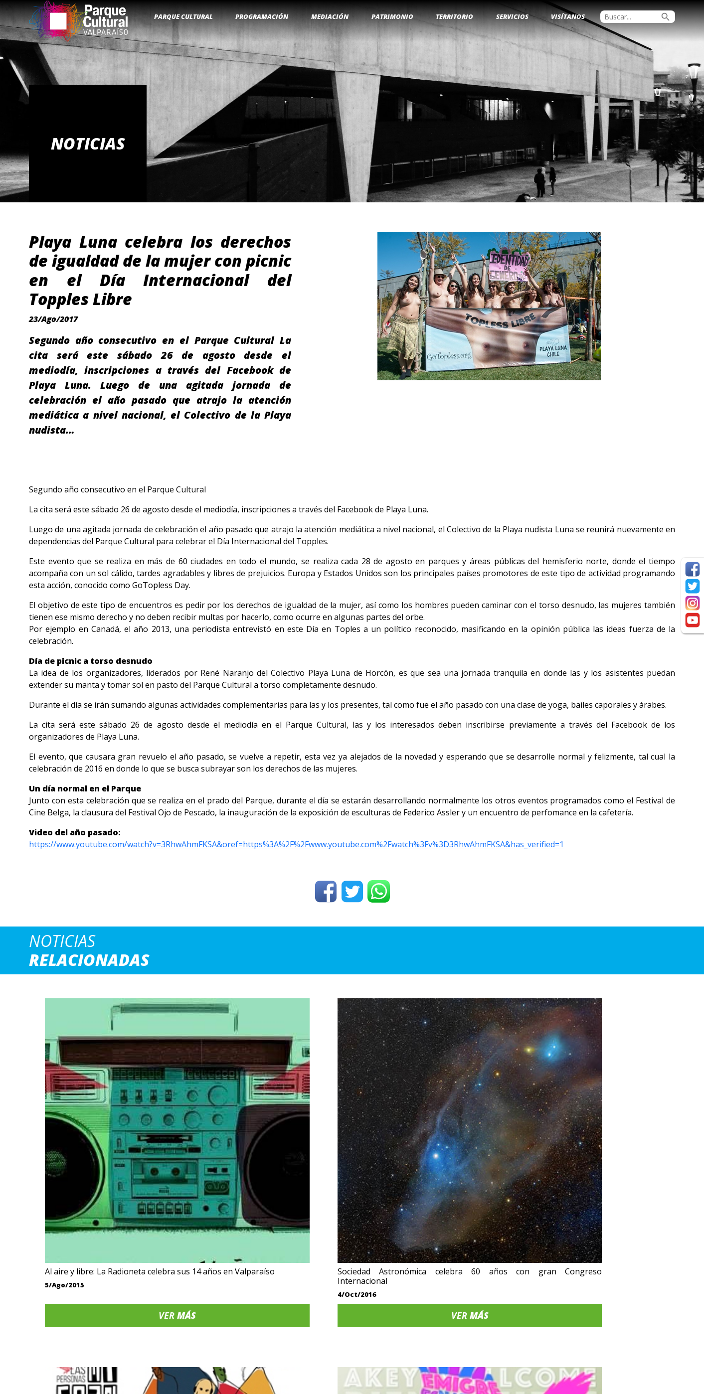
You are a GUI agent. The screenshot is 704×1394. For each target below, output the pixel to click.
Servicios (512, 16)
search (665, 16)
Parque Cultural (183, 16)
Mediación (330, 16)
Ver (105, 1213)
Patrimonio (392, 16)
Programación (261, 16)
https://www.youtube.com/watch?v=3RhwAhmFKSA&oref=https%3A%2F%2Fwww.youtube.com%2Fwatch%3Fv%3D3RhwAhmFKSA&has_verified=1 (296, 844)
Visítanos (568, 16)
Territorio (454, 16)
